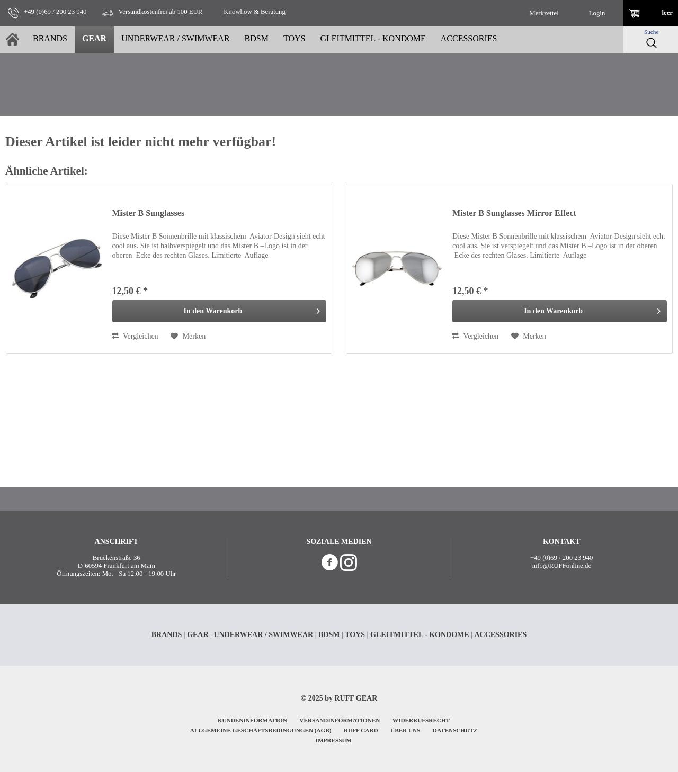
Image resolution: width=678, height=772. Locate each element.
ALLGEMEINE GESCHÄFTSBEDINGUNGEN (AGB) (261, 730)
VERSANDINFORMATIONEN (339, 720)
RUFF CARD (361, 730)
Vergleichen (135, 336)
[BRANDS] (50, 39)
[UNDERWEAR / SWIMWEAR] (175, 39)
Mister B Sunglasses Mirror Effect (514, 212)
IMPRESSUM (334, 740)
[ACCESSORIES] (469, 39)
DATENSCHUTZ (455, 730)
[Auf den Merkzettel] (188, 336)
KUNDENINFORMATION (252, 720)
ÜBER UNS (405, 730)
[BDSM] (256, 39)
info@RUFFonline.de (561, 565)
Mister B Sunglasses (148, 212)
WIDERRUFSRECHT (421, 720)
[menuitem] (544, 13)
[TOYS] (294, 39)
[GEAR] (94, 39)
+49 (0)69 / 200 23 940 (561, 557)
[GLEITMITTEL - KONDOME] (373, 39)
